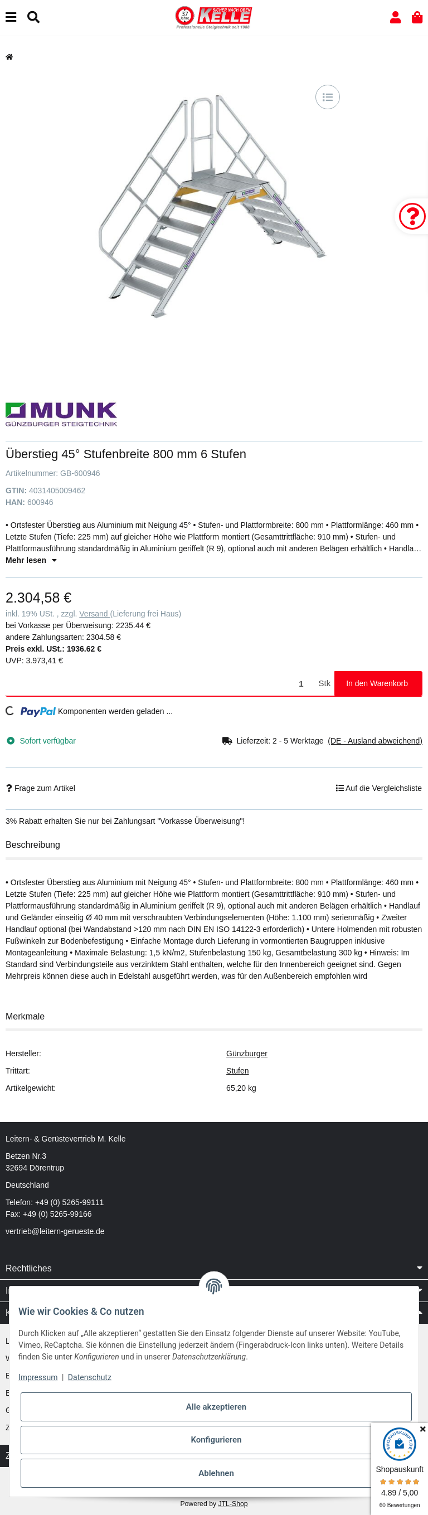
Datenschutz (89, 1377)
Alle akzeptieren (216, 1407)
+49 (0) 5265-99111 (69, 1202)
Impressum (37, 1377)
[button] (395, 17)
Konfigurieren (216, 1440)
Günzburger (247, 1053)
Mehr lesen (31, 560)
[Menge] (160, 683)
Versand (94, 613)
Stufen (237, 1070)
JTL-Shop (232, 1504)
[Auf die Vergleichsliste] (327, 97)
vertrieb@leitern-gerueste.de (55, 1231)
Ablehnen (216, 1473)
